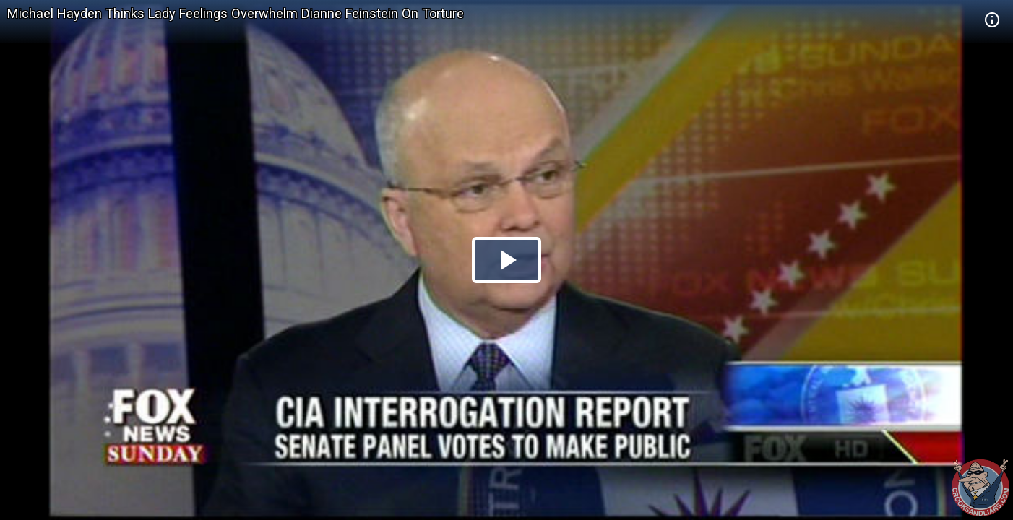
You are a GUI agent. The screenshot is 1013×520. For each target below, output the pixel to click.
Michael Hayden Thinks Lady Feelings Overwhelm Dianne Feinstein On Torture (235, 13)
